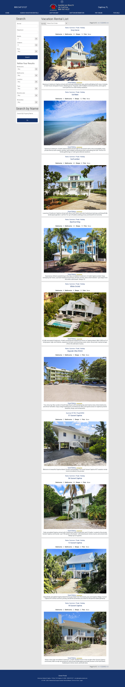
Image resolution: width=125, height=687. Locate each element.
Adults (19, 36)
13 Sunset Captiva (75, 543)
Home (7, 13)
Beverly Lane (21, 93)
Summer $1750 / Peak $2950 (75, 413)
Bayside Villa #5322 (75, 351)
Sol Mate (75, 95)
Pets (18, 49)
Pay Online (98, 13)
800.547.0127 (20, 7)
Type (18, 86)
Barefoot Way (75, 222)
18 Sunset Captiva (75, 606)
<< (98, 23)
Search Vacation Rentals (29, 13)
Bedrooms (20, 66)
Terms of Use (75, 680)
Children (19, 42)
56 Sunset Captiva (75, 478)
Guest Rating (72, 82)
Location (19, 79)
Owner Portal (62, 675)
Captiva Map (53, 13)
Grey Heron (75, 30)
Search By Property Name (25, 113)
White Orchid (75, 286)
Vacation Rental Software (65, 680)
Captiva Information (76, 13)
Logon (81, 680)
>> (108, 23)
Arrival (19, 23)
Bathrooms (20, 73)
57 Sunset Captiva (75, 415)
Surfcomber (75, 159)
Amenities (20, 100)
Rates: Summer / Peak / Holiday (75, 27)
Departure (20, 30)
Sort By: (43, 23)
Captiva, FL (103, 7)
